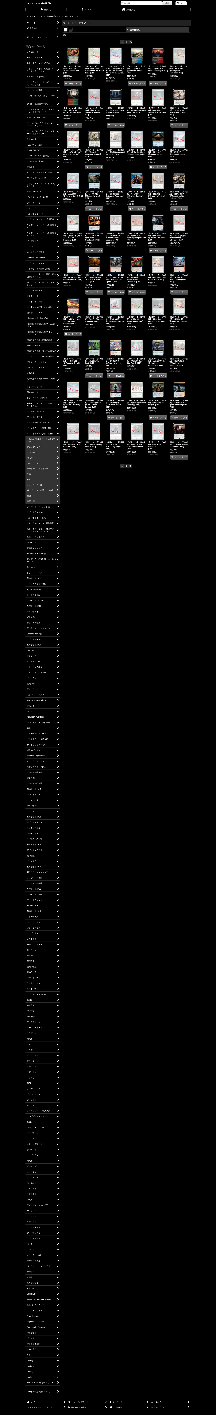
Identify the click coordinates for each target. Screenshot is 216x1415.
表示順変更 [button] (133, 30)
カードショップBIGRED (39, 3)
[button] (170, 10)
